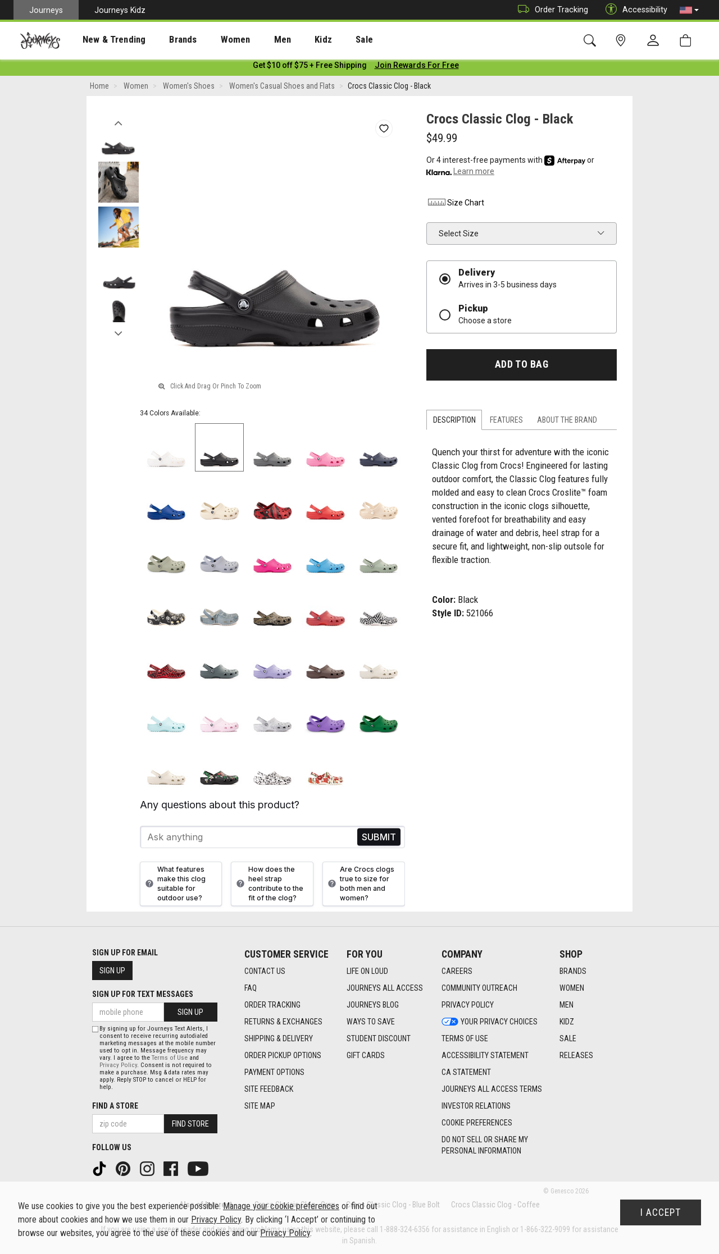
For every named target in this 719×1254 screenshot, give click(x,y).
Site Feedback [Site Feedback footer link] (268, 1088)
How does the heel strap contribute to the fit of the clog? (268, 885)
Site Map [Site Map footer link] (259, 1105)
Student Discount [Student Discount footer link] (379, 1038)
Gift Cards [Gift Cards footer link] (366, 1055)
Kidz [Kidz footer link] (566, 1021)
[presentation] (104, 39)
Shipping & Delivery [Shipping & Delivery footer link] (278, 1038)
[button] (689, 10)
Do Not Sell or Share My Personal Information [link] (485, 1145)
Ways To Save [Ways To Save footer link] (371, 1021)
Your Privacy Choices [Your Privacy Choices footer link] (490, 1021)
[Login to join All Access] (310, 67)
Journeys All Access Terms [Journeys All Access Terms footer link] (492, 1088)
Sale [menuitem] (324, 40)
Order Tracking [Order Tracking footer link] (272, 1004)
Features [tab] (506, 422)
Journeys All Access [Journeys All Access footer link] (385, 987)
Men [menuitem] (252, 40)
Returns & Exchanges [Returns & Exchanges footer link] (283, 1021)
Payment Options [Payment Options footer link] (274, 1072)
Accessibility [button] (633, 10)
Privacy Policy (118, 1065)
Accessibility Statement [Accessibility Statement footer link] (485, 1055)
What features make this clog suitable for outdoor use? (174, 885)
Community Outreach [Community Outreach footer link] (479, 987)
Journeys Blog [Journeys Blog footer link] (373, 1004)
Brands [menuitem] (165, 40)
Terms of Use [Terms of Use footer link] (465, 1038)
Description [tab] (454, 422)
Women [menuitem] (212, 40)
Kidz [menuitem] (289, 40)
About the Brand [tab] (567, 422)
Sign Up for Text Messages (142, 994)
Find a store (115, 1105)
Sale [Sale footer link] (567, 1038)
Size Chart (455, 204)
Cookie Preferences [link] (477, 1122)
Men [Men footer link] (566, 1004)
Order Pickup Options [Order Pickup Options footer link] (282, 1055)
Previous (118, 122)
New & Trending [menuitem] (103, 40)
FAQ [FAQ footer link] (250, 987)
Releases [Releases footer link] (576, 1055)
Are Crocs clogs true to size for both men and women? (359, 885)
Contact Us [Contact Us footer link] (264, 971)
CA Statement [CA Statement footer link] (466, 1072)
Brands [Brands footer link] (572, 971)
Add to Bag (521, 366)
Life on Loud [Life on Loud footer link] (367, 971)
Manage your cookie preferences (281, 1206)
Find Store (190, 1123)
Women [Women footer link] (571, 987)
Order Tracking (550, 10)
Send (379, 839)
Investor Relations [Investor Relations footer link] (476, 1105)
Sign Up (112, 970)
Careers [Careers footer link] (457, 971)
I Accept (660, 1212)
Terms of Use (170, 1057)
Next (118, 332)
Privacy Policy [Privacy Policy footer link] (468, 1004)
